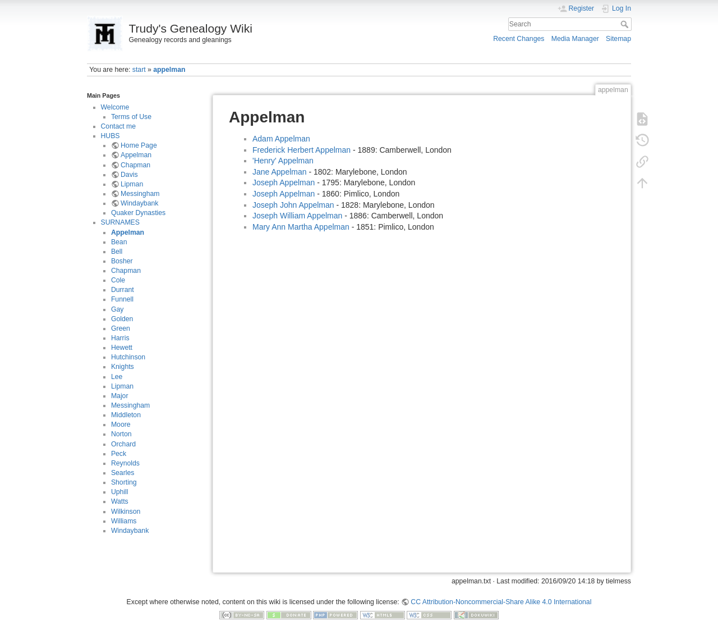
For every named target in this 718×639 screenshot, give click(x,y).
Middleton (126, 415)
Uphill (119, 492)
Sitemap (618, 39)
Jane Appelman (279, 171)
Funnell (122, 299)
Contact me (118, 126)
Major (119, 396)
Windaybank (139, 203)
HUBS (110, 136)
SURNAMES (120, 222)
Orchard (123, 444)
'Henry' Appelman (283, 160)
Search (625, 24)
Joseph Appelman (283, 182)
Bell (116, 251)
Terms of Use (131, 117)
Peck (118, 454)
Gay (117, 309)
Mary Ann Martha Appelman (300, 226)
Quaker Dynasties (138, 213)
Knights (122, 367)
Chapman (135, 165)
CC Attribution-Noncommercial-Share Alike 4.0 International (501, 602)
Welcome (115, 107)
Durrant (122, 290)
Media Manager (575, 39)
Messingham (140, 194)
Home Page (139, 145)
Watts (119, 501)
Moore (121, 424)
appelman (169, 70)
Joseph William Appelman (297, 215)
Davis (129, 175)
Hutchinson (128, 357)
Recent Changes (518, 39)
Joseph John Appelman (293, 204)
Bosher (122, 261)
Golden (122, 319)
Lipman (132, 184)
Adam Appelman (281, 138)
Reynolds (125, 463)
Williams (124, 521)
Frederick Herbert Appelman (301, 149)
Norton (121, 434)
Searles (123, 473)
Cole (118, 280)
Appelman (136, 155)
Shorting (124, 482)
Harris (120, 338)
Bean (119, 242)
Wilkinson (125, 511)
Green (120, 328)
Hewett (121, 348)
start (139, 70)
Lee (116, 377)
